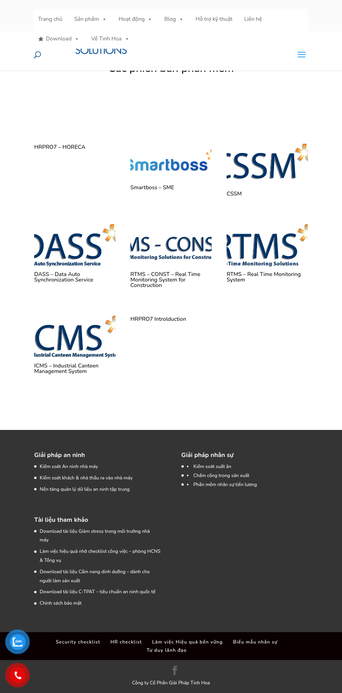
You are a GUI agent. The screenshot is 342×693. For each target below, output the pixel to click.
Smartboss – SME (152, 187)
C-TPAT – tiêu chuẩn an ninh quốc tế (117, 592)
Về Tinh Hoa (110, 39)
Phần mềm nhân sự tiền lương (225, 484)
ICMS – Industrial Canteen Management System (66, 368)
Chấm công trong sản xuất (222, 475)
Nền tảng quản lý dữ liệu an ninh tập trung (85, 489)
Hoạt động (135, 19)
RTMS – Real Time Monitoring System (264, 277)
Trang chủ (50, 19)
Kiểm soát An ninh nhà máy (69, 466)
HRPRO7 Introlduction (158, 319)
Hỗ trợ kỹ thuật (214, 19)
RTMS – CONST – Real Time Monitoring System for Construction (165, 280)
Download (62, 39)
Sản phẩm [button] (90, 19)
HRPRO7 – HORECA (59, 147)
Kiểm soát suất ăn (213, 466)
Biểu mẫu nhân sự (255, 642)
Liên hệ (253, 19)
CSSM (234, 193)
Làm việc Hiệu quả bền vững (187, 642)
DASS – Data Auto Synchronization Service (63, 277)
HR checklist (126, 642)
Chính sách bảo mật (61, 603)
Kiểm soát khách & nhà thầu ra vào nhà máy (86, 478)
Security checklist (78, 642)
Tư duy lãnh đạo (166, 650)
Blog (174, 19)
